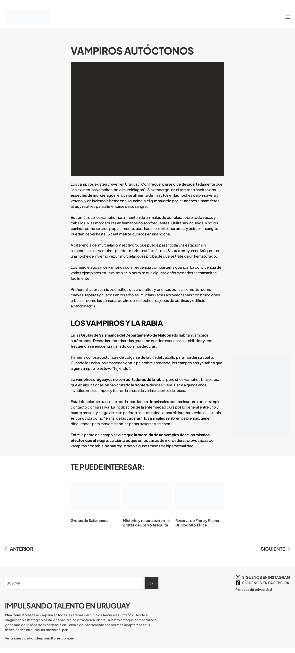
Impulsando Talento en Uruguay (67, 605)
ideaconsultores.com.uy (54, 638)
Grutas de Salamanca (95, 499)
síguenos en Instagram (266, 577)
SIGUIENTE (273, 549)
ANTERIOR (21, 549)
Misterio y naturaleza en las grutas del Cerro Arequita (147, 501)
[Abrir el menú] (287, 16)
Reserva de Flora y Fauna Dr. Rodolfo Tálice (199, 501)
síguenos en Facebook (265, 582)
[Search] (151, 583)
